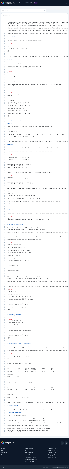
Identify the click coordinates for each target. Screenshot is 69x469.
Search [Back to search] (20, 2)
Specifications (29, 452)
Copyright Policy (53, 454)
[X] (66, 443)
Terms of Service (53, 450)
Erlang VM (45, 467)
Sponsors (4, 452)
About (3, 448)
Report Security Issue (31, 459)
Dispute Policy (52, 457)
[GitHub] (62, 443)
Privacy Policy (52, 452)
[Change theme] (66, 2)
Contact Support (29, 461)
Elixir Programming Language (60, 467)
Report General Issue (31, 457)
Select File (4, 8)
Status (3, 454)
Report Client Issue (30, 454)
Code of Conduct (53, 448)
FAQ (26, 450)
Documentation (29, 448)
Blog (2, 450)
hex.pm (61, 2)
